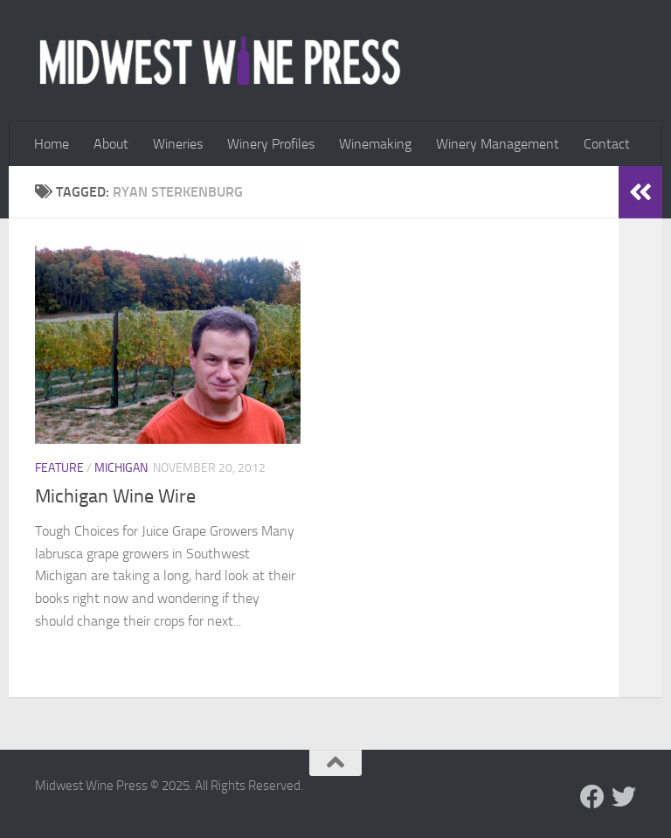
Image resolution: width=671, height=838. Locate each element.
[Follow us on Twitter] (624, 797)
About (110, 143)
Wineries (178, 143)
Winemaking (375, 143)
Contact (607, 143)
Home (51, 143)
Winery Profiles (271, 143)
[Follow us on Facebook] (592, 797)
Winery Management (497, 143)
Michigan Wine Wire (115, 496)
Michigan (121, 468)
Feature (59, 468)
